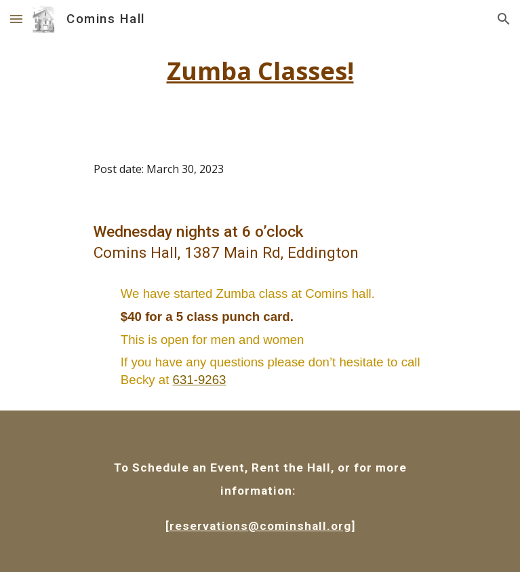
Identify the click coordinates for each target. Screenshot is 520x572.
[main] (260, 71)
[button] (16, 18)
